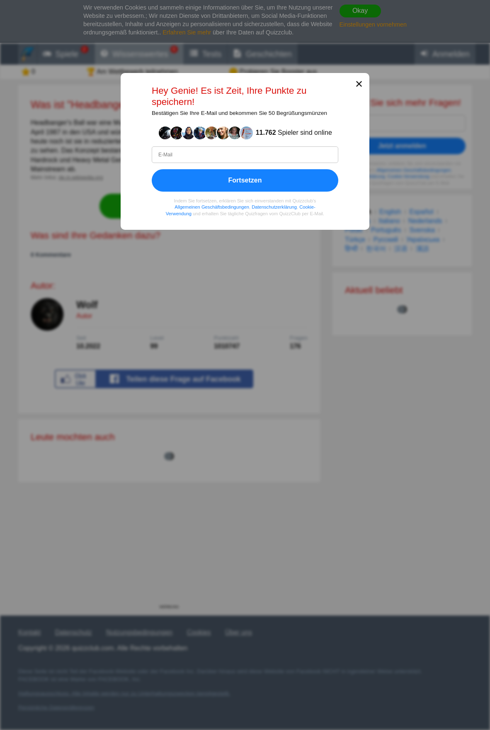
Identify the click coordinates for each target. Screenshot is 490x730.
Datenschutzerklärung (274, 206)
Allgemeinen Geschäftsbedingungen (212, 206)
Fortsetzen (245, 180)
